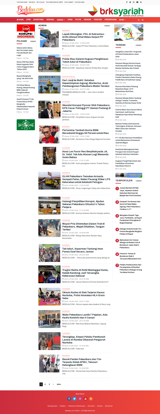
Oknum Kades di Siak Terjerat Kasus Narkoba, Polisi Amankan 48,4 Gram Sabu (83, 295)
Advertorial (38, 20)
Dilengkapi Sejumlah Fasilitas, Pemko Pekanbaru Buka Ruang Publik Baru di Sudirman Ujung (128, 77)
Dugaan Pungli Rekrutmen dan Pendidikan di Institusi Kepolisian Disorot (128, 163)
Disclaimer (68, 2)
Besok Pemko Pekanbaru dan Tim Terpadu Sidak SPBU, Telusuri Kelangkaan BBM (81, 362)
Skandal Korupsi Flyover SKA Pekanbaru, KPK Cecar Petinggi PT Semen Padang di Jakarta (86, 108)
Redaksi (32, 2)
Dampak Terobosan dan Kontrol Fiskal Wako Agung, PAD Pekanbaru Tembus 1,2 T (130, 205)
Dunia (70, 20)
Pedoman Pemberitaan (76, 406)
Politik (78, 20)
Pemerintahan (110, 20)
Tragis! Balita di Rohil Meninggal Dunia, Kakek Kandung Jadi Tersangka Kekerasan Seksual (85, 273)
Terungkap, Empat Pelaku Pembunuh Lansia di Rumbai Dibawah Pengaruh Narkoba (83, 340)
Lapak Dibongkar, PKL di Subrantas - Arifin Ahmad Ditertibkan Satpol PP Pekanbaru (83, 37)
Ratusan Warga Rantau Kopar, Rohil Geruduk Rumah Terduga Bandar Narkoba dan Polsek (128, 65)
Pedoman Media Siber (54, 2)
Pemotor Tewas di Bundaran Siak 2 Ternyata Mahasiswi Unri (130, 256)
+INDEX (33, 41)
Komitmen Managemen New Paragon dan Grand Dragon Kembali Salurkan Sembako (127, 151)
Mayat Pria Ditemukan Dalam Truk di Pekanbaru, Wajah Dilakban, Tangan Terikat (83, 226)
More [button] (121, 20)
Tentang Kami (22, 2)
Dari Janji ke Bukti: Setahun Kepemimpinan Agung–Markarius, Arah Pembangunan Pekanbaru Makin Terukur (86, 83)
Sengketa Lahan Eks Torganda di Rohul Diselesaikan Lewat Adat (128, 54)
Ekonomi (87, 20)
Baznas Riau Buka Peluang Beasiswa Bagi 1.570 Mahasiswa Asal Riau (126, 89)
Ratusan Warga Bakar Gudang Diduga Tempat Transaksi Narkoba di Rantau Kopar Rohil (128, 100)
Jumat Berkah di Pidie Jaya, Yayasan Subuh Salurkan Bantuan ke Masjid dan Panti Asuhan (130, 192)
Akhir (59, 384)
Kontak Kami (79, 2)
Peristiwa (98, 20)
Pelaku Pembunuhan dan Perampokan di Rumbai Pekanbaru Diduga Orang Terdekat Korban (131, 268)
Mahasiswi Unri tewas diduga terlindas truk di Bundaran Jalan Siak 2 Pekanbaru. (130, 244)
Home (20, 20)
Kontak (99, 406)
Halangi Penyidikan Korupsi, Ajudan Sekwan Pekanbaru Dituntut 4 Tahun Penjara (83, 204)
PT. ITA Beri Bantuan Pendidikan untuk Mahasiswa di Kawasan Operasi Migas (128, 140)
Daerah (66, 30)
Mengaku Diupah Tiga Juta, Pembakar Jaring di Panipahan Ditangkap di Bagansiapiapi (131, 219)
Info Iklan (40, 2)
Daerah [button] (60, 20)
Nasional (50, 20)
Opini (28, 20)
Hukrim (66, 55)
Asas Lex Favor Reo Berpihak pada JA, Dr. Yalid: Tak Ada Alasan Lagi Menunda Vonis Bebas (85, 154)
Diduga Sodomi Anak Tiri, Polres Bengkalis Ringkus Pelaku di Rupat (131, 231)
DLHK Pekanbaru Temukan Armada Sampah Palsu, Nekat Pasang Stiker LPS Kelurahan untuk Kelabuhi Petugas (86, 179)
